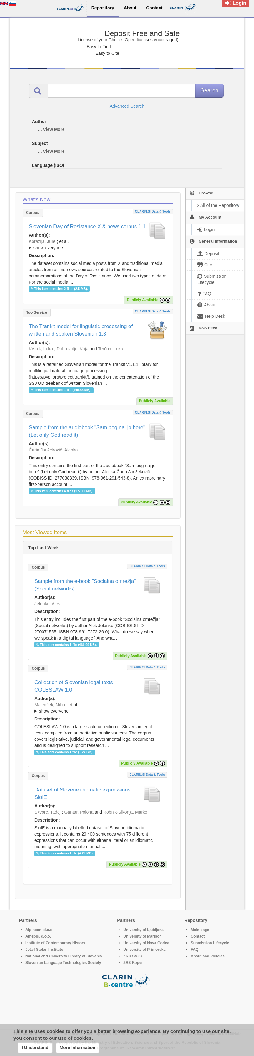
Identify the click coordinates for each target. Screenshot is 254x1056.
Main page (200, 930)
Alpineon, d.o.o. (39, 930)
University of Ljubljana (143, 930)
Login (235, 3)
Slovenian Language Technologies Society (63, 963)
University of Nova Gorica (146, 943)
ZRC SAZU (132, 956)
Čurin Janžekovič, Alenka (53, 449)
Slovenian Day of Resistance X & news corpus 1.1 (87, 226)
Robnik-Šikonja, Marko (125, 812)
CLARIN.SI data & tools (152, 211)
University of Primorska (144, 949)
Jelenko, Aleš (47, 603)
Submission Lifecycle (210, 943)
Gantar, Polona (78, 812)
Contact (198, 936)
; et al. (98, 245)
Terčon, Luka (110, 348)
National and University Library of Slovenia (63, 956)
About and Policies (208, 956)
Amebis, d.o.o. (38, 936)
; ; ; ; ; (97, 708)
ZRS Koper (133, 963)
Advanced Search (127, 106)
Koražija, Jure (42, 241)
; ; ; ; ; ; (98, 244)
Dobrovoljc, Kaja (73, 348)
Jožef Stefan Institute (44, 949)
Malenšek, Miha (49, 704)
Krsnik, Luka (41, 348)
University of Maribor (142, 936)
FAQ (195, 949)
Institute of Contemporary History (55, 943)
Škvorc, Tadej (47, 812)
